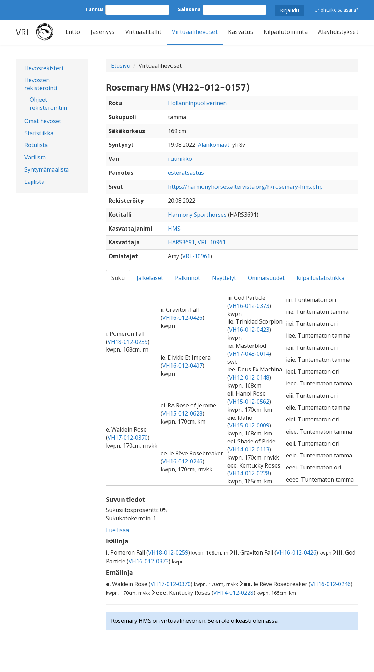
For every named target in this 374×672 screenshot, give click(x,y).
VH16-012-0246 (182, 461)
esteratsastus (186, 172)
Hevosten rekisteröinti (40, 84)
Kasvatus (240, 32)
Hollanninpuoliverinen (197, 103)
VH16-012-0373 (249, 306)
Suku (118, 278)
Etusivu (120, 66)
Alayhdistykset (338, 32)
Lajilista (34, 182)
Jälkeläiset (150, 278)
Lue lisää (117, 530)
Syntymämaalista (46, 169)
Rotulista (36, 145)
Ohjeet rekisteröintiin (48, 103)
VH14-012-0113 (249, 449)
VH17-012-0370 (128, 437)
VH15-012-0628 (182, 413)
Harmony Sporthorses (197, 214)
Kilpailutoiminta (286, 32)
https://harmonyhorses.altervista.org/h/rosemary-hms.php (245, 186)
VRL (23, 32)
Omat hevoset (42, 121)
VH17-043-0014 (249, 353)
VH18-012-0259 (128, 342)
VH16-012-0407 (182, 365)
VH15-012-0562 (249, 401)
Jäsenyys (103, 32)
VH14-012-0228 (249, 473)
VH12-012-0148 (249, 377)
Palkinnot (187, 278)
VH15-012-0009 (249, 425)
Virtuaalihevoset (195, 32)
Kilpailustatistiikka (320, 278)
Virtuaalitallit (143, 32)
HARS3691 (181, 242)
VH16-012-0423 (249, 329)
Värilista (35, 157)
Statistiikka (38, 133)
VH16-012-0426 (182, 317)
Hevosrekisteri (43, 68)
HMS (174, 228)
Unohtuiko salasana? (336, 10)
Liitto (73, 32)
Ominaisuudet (266, 278)
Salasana (189, 9)
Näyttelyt (224, 278)
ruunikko (180, 158)
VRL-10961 (212, 242)
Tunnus (94, 9)
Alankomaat (213, 145)
